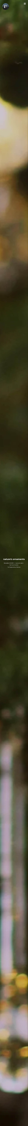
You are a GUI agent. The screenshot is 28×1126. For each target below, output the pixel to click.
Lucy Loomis (14, 565)
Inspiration (12, 567)
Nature (18, 567)
